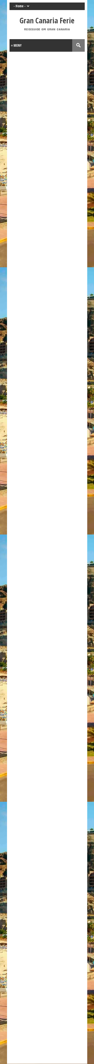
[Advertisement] (47, 983)
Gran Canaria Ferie (47, 20)
